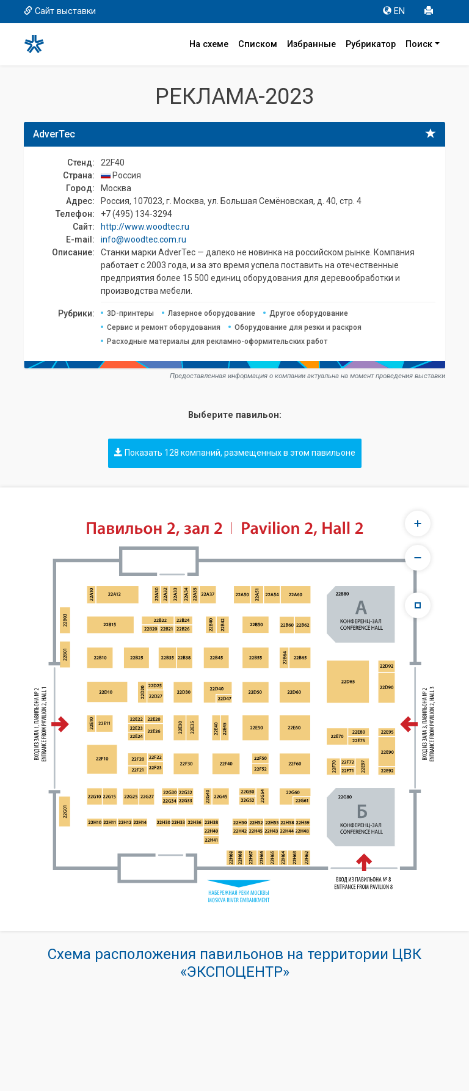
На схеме (208, 44)
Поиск (418, 44)
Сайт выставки (60, 11)
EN (394, 11)
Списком (257, 44)
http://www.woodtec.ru (145, 227)
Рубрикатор (371, 44)
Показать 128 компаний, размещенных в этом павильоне (234, 453)
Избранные (311, 44)
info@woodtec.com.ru (143, 239)
